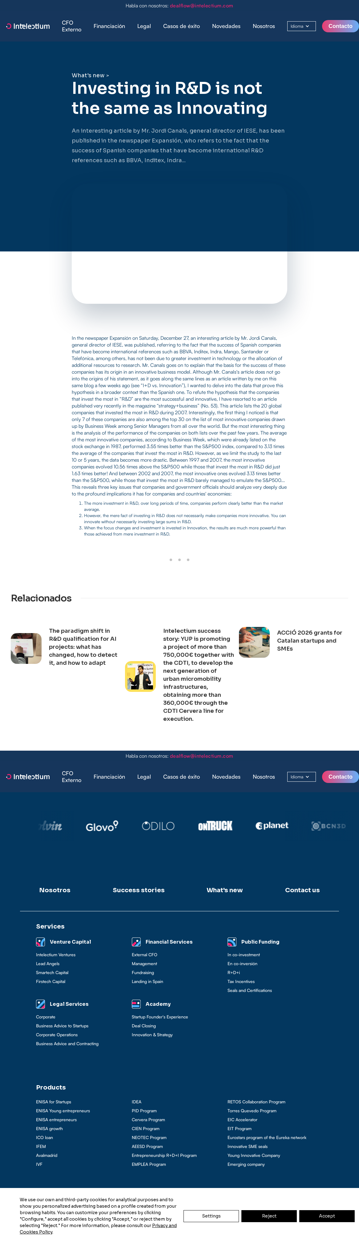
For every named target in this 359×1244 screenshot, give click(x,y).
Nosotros (264, 25)
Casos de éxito (181, 25)
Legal (144, 25)
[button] (109, 26)
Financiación (109, 25)
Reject (269, 1216)
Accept (327, 1216)
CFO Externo (71, 26)
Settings (211, 1216)
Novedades (226, 25)
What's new (88, 75)
